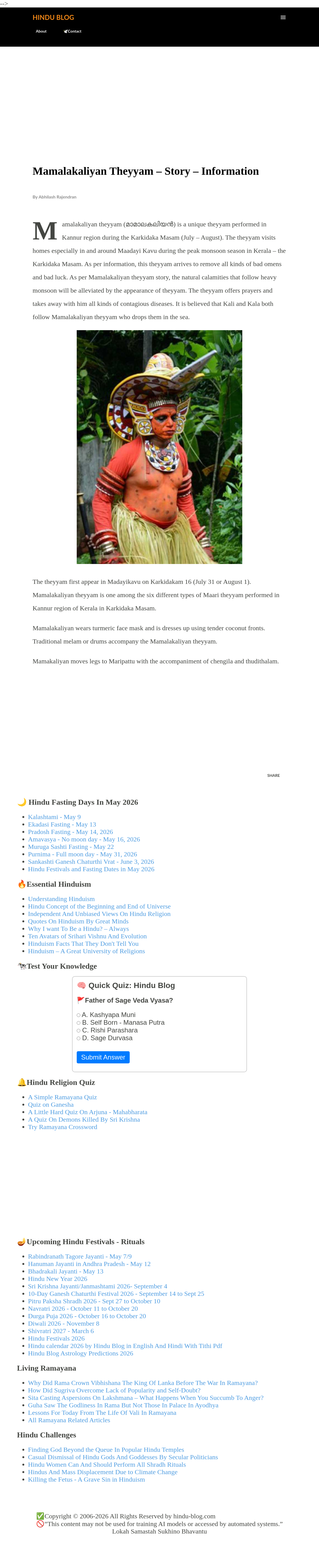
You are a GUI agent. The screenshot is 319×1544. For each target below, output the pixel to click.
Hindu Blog (53, 17)
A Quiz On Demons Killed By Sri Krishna (84, 1119)
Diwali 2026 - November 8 (64, 1323)
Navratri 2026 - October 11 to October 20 (83, 1308)
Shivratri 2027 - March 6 (61, 1330)
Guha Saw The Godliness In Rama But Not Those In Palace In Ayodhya (123, 1405)
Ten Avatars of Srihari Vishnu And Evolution (87, 936)
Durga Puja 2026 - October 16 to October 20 (87, 1316)
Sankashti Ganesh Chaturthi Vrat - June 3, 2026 (91, 861)
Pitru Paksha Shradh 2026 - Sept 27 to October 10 (94, 1301)
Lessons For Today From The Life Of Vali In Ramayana (102, 1412)
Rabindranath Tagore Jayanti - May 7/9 (80, 1256)
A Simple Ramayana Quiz (62, 1097)
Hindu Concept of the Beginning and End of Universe (99, 906)
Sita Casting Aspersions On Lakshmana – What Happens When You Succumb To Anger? (146, 1397)
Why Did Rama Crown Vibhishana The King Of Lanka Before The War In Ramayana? (143, 1382)
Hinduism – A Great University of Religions (86, 951)
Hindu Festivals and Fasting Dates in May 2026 (91, 869)
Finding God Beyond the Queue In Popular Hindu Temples (106, 1449)
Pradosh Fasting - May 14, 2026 (70, 831)
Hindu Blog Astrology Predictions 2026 (80, 1353)
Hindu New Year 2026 (57, 1278)
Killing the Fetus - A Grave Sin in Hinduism (86, 1479)
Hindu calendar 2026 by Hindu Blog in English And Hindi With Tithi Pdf (125, 1345)
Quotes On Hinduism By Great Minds (78, 921)
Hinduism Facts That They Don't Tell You (83, 943)
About (38, 31)
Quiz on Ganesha (51, 1104)
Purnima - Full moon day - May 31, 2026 (82, 854)
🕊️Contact (69, 31)
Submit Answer (103, 1057)
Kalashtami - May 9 (54, 816)
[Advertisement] (159, 92)
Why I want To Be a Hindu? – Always (78, 928)
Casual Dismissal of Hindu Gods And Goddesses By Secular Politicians (123, 1457)
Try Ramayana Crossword (62, 1126)
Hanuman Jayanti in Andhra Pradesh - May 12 (89, 1263)
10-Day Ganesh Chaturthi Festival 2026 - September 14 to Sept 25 (116, 1293)
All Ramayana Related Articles (69, 1420)
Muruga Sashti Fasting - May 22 (71, 846)
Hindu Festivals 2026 (56, 1338)
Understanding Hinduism (61, 898)
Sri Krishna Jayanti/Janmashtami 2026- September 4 (98, 1286)
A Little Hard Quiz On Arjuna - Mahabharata (88, 1112)
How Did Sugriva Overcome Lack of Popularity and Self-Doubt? (114, 1390)
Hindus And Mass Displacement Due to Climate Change (103, 1472)
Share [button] (273, 775)
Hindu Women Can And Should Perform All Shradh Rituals (107, 1464)
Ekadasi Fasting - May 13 (62, 824)
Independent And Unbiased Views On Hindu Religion (99, 913)
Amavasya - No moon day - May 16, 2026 (84, 839)
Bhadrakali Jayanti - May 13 (65, 1271)
